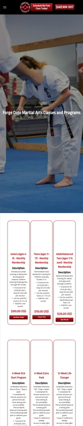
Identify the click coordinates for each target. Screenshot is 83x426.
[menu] (5, 7)
